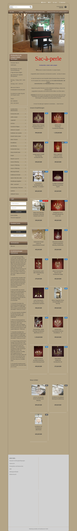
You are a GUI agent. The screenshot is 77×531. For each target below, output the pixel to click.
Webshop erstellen (33, 528)
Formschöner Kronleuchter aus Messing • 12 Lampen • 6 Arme (38, 185)
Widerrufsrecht (12, 474)
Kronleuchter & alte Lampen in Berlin (57, 11)
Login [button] (55, 2)
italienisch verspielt (15, 129)
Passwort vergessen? (16, 217)
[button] (49, 2)
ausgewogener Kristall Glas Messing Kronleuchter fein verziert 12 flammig (38, 156)
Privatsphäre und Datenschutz (16, 466)
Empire (12, 155)
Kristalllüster (13, 142)
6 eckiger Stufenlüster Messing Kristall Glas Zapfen (57, 185)
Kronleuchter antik (15, 113)
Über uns (13, 246)
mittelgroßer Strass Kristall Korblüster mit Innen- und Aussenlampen (57, 214)
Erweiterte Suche (18, 235)
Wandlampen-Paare (49, 83)
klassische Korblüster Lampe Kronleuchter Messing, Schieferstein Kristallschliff (57, 243)
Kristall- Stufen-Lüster (16, 136)
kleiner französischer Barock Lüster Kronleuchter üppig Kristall (58, 272)
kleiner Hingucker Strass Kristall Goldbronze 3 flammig (58, 302)
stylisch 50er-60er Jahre (16, 178)
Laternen (13, 190)
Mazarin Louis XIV (15, 158)
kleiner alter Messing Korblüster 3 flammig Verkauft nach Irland (38, 214)
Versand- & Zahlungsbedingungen (17, 460)
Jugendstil (13, 120)
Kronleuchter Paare (15, 149)
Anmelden (18, 211)
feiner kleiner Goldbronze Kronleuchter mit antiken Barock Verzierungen (58, 360)
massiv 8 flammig (15, 162)
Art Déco (13, 123)
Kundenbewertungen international (35, 11)
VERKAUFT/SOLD (15, 194)
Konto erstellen (14, 215)
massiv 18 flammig (15, 168)
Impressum (12, 463)
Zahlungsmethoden (13, 471)
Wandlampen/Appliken (16, 181)
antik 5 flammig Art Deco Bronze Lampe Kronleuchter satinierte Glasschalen (38, 302)
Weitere (12, 11)
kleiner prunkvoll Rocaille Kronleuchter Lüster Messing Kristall (38, 360)
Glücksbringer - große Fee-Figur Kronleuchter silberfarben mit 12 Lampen (38, 331)
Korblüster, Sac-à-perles (16, 133)
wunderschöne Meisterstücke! (14, 109)
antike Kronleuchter (58, 80)
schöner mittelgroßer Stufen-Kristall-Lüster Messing (38, 399)
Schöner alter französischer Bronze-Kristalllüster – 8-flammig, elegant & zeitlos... (57, 331)
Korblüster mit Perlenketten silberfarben (38, 428)
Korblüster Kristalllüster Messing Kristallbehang (58, 398)
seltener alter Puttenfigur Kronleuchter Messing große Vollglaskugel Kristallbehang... (57, 126)
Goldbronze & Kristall (15, 174)
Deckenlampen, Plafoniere (17, 187)
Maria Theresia (14, 139)
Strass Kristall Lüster (15, 152)
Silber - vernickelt (15, 184)
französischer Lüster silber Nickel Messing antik (38, 272)
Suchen (43, 2)
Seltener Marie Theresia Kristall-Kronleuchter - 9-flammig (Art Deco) (38, 126)
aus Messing (14, 146)
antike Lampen (14, 117)
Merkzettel (62, 2)
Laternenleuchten (38, 83)
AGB (10, 469)
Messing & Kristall (15, 171)
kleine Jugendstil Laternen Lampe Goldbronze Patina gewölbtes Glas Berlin (57, 156)
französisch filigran (15, 126)
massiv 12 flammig (15, 165)
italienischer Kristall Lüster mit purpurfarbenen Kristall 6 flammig (38, 243)
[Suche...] (11, 7)
